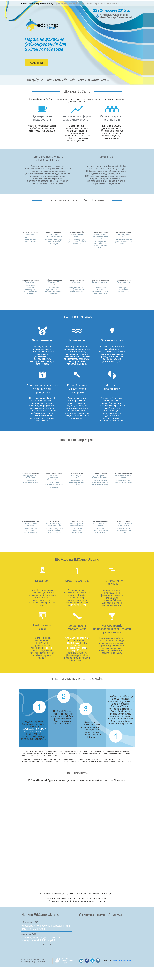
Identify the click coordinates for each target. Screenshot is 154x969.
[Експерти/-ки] (96, 3)
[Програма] (86, 3)
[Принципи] (60, 3)
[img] (123, 521)
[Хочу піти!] (36, 62)
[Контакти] (118, 3)
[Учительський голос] (73, 3)
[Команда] (51, 3)
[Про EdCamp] (34, 3)
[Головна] (24, 3)
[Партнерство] (108, 3)
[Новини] (43, 3)
